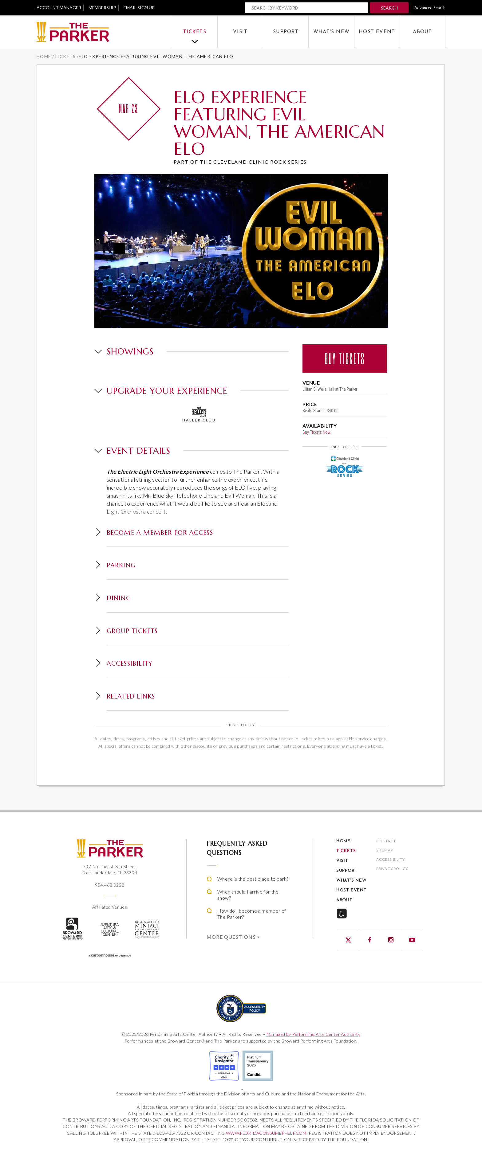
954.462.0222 (109, 884)
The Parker (104, 32)
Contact (386, 841)
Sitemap (384, 850)
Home (44, 56)
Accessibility (390, 860)
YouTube (412, 940)
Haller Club (199, 414)
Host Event (377, 31)
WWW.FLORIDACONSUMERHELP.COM (266, 1133)
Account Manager (59, 7)
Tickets (194, 31)
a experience (110, 955)
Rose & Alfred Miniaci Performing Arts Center (147, 929)
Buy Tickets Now (316, 432)
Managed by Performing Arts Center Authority (313, 1034)
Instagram (391, 940)
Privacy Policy (392, 869)
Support (285, 31)
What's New (331, 31)
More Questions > (233, 936)
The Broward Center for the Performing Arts (72, 928)
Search (389, 7)
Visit (240, 31)
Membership (102, 7)
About (422, 31)
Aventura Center (109, 929)
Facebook (369, 940)
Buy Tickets (345, 358)
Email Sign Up (139, 7)
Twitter (348, 940)
